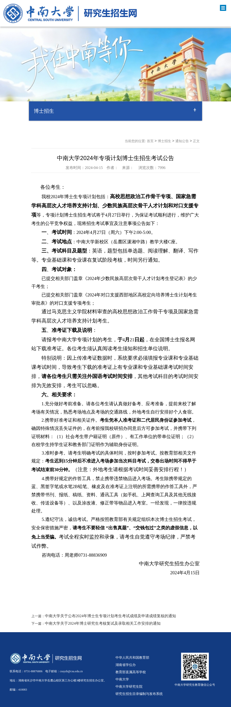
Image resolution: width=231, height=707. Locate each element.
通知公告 (182, 141)
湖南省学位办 (126, 665)
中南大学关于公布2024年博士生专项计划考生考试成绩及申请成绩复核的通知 (110, 616)
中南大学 (122, 679)
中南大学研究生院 (129, 686)
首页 (150, 141)
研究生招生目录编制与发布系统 (139, 694)
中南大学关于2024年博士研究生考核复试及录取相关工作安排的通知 (103, 623)
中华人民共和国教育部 (132, 657)
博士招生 (164, 141)
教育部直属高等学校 (131, 672)
